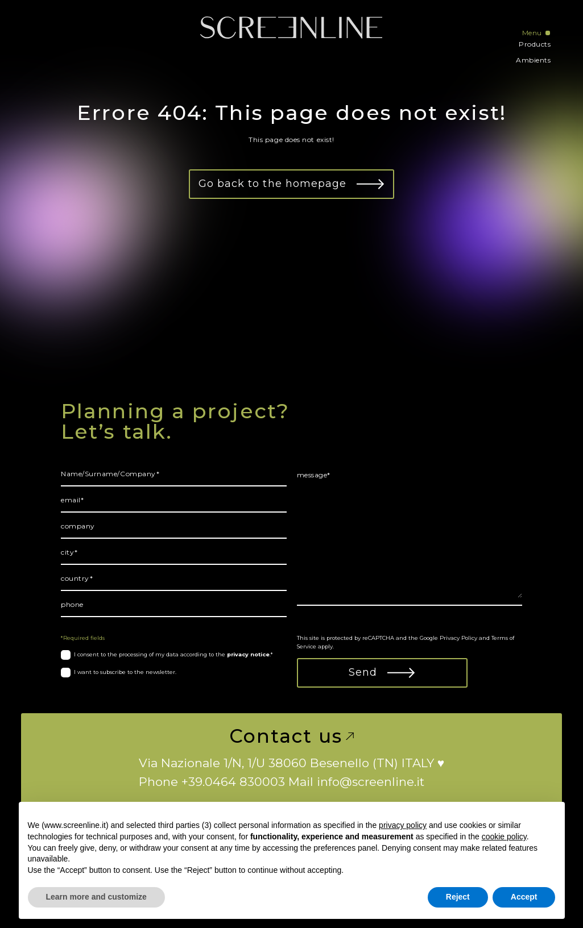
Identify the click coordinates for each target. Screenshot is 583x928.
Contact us (291, 736)
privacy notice (248, 654)
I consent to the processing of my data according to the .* (173, 654)
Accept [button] (524, 896)
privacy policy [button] (403, 825)
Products (535, 44)
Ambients (533, 60)
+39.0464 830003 (233, 782)
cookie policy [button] (504, 836)
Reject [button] (458, 896)
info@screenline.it (370, 782)
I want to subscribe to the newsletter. (125, 672)
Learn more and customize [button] (96, 896)
